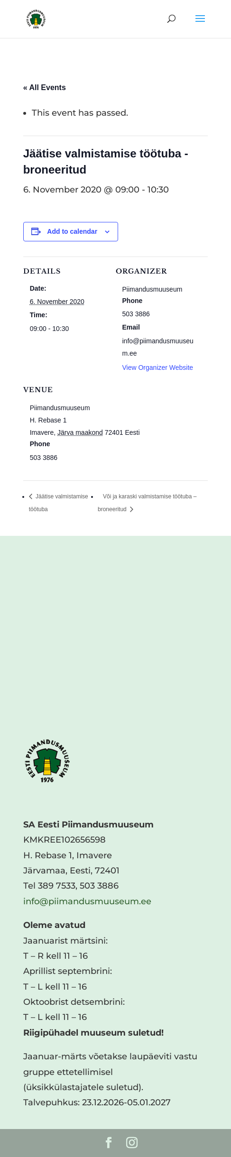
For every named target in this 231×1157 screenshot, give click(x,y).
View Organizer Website (158, 367)
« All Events (44, 87)
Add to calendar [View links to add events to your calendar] (72, 231)
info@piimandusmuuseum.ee (87, 901)
